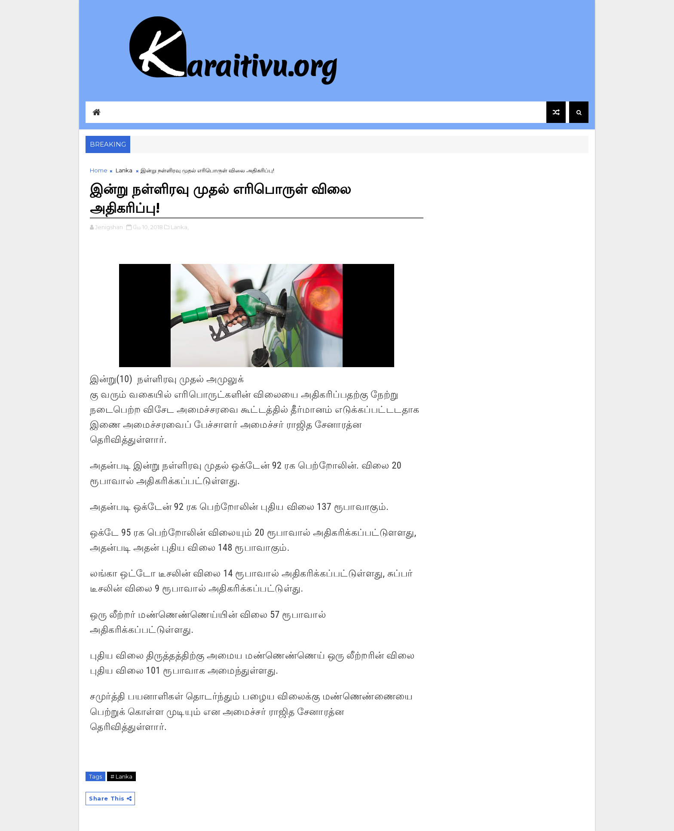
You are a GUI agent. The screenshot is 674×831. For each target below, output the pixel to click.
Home (98, 170)
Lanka (124, 170)
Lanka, (180, 227)
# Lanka (121, 776)
